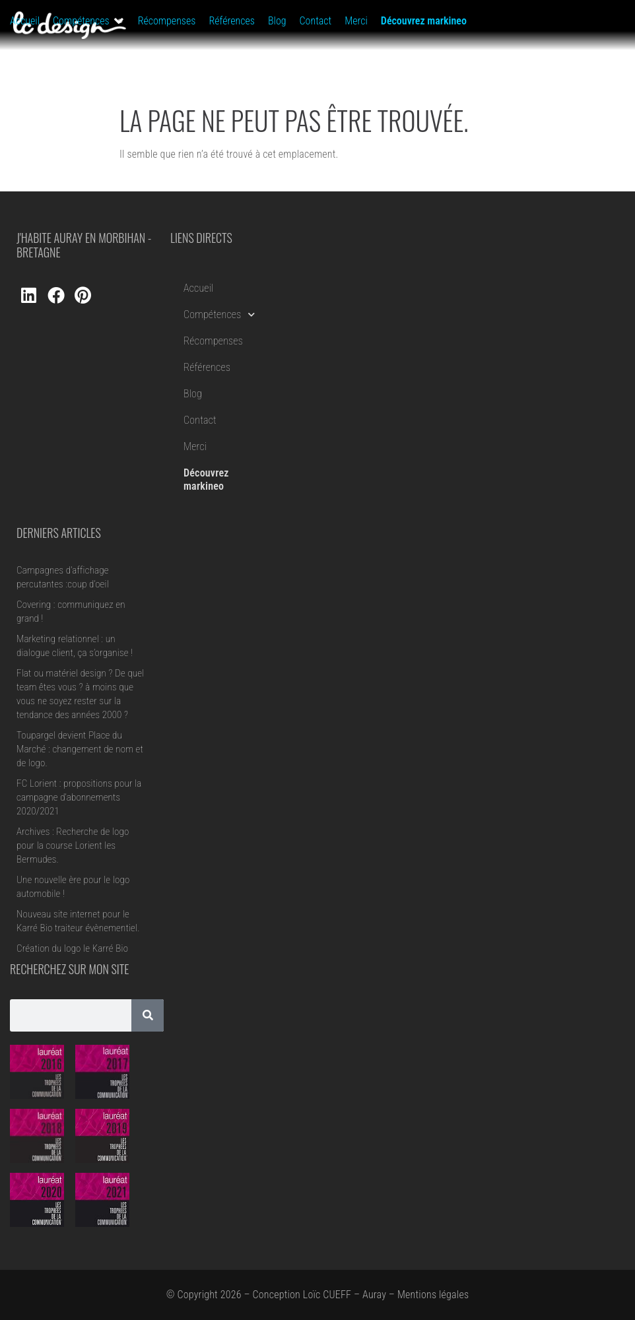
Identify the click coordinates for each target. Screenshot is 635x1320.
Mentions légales (433, 1294)
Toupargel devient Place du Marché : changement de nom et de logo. (80, 749)
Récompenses (213, 341)
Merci (195, 446)
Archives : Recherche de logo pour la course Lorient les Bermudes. (73, 845)
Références (207, 367)
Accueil (198, 288)
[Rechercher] (147, 1015)
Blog (193, 393)
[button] (88, 21)
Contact (200, 420)
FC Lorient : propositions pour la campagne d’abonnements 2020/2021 (79, 797)
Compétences (219, 314)
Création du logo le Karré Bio (72, 948)
